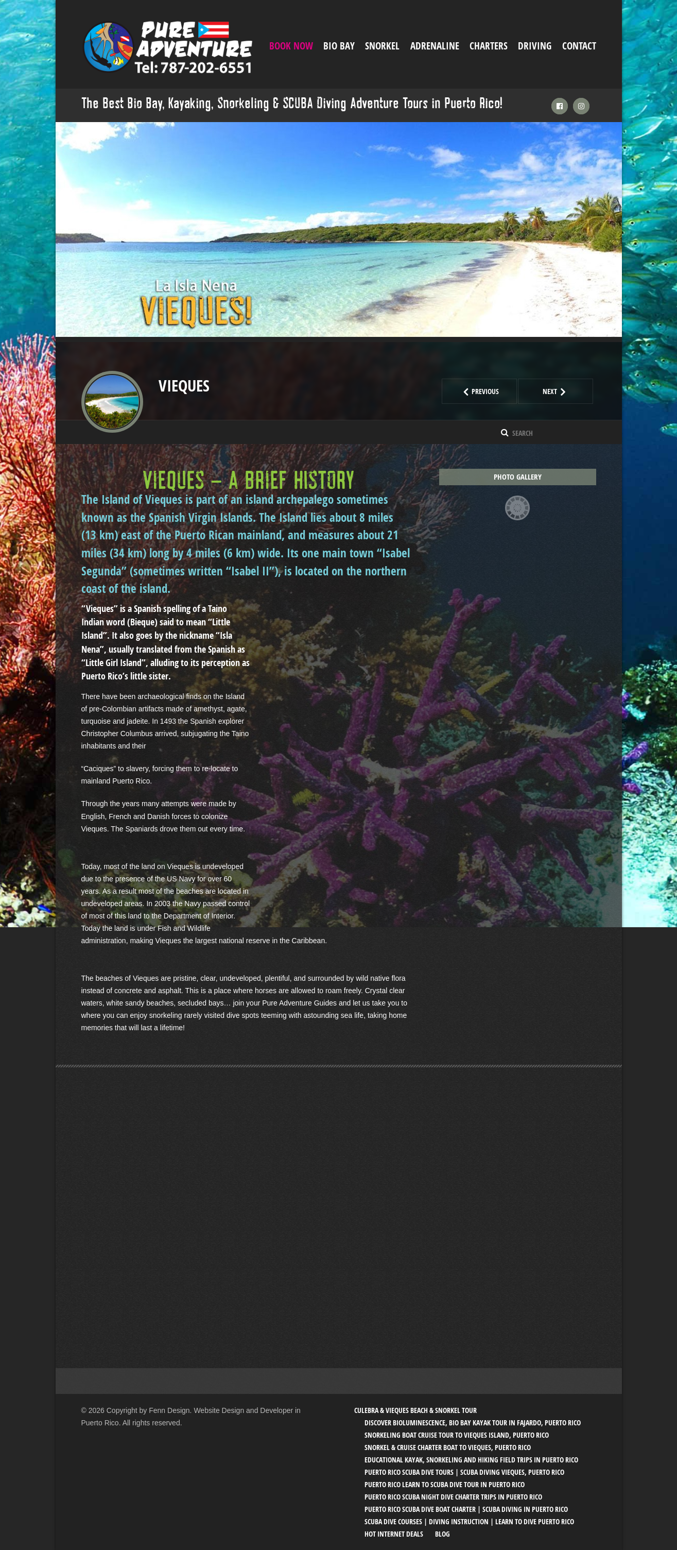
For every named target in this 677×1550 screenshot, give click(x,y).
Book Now (291, 46)
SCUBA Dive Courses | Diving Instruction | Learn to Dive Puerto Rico (469, 1521)
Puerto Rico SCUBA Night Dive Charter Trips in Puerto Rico (453, 1496)
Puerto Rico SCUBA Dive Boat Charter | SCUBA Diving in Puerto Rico (466, 1508)
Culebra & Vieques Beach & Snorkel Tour (415, 1410)
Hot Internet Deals (393, 1533)
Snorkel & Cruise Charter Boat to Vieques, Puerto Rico (447, 1447)
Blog (442, 1533)
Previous (488, 391)
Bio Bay (339, 46)
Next (568, 391)
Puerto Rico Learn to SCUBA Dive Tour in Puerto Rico (444, 1484)
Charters (489, 46)
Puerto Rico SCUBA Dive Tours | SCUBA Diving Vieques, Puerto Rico (464, 1471)
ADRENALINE (434, 46)
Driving (534, 46)
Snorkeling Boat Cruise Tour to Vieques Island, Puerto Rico (456, 1434)
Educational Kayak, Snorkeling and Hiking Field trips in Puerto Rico (471, 1459)
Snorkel (382, 46)
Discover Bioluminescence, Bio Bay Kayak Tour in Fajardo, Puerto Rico (472, 1422)
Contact (579, 46)
